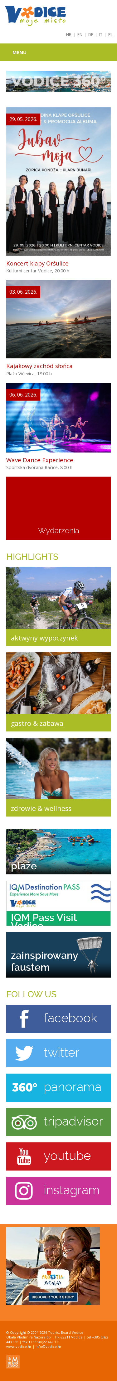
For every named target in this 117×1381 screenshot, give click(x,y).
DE (90, 34)
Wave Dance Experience (39, 460)
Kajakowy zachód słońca (39, 366)
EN (79, 34)
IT (100, 34)
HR (68, 34)
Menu (19, 52)
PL (110, 34)
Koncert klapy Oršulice (37, 263)
